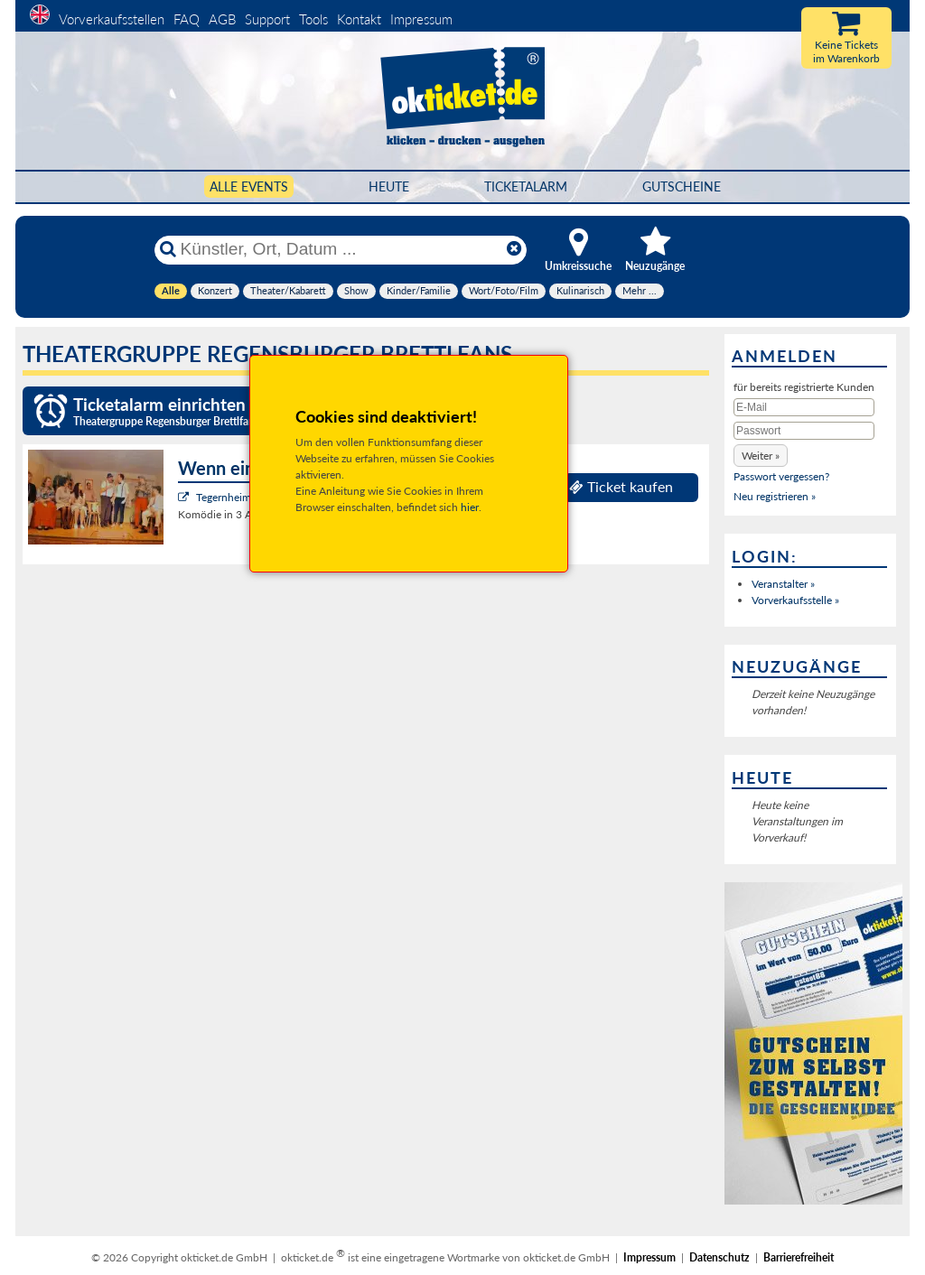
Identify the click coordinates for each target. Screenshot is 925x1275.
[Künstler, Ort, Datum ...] (340, 249)
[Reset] (514, 249)
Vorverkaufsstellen (111, 19)
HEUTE (389, 186)
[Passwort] (803, 431)
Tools (313, 19)
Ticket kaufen (621, 487)
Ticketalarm (525, 186)
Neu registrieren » (774, 496)
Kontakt (359, 19)
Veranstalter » (783, 584)
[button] (760, 455)
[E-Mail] (803, 407)
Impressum (421, 19)
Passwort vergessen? (781, 476)
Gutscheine (681, 186)
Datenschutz (719, 1257)
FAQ (186, 19)
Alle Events (249, 186)
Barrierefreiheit (798, 1257)
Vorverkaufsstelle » (795, 600)
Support (267, 19)
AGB (222, 19)
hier (470, 507)
